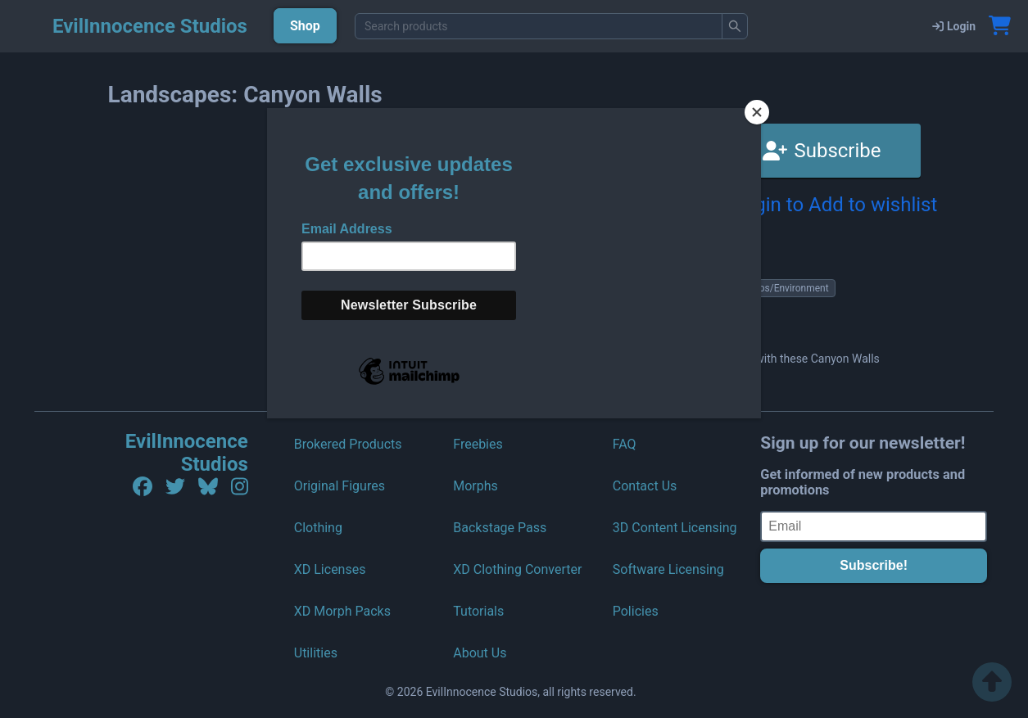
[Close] (757, 112)
